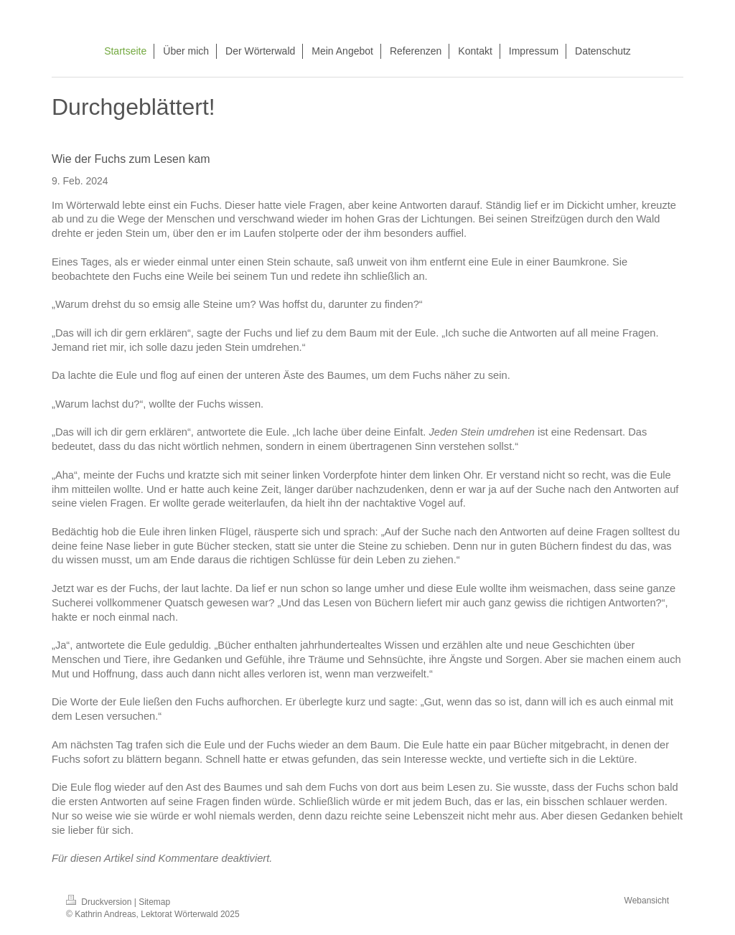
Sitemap (154, 902)
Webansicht (646, 901)
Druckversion (100, 902)
